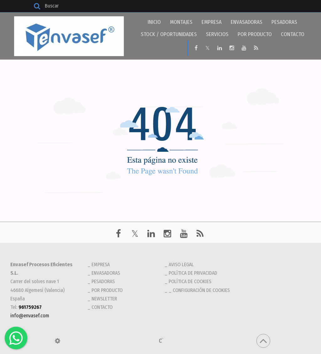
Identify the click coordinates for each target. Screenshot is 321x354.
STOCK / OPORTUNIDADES (169, 34)
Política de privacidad (193, 273)
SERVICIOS (217, 34)
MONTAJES (181, 22)
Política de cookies (190, 281)
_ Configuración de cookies (199, 290)
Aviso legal (181, 264)
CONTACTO (292, 34)
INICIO (154, 22)
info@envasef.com (29, 315)
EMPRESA (212, 22)
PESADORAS (284, 22)
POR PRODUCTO (255, 34)
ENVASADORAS (246, 22)
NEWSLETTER (104, 298)
